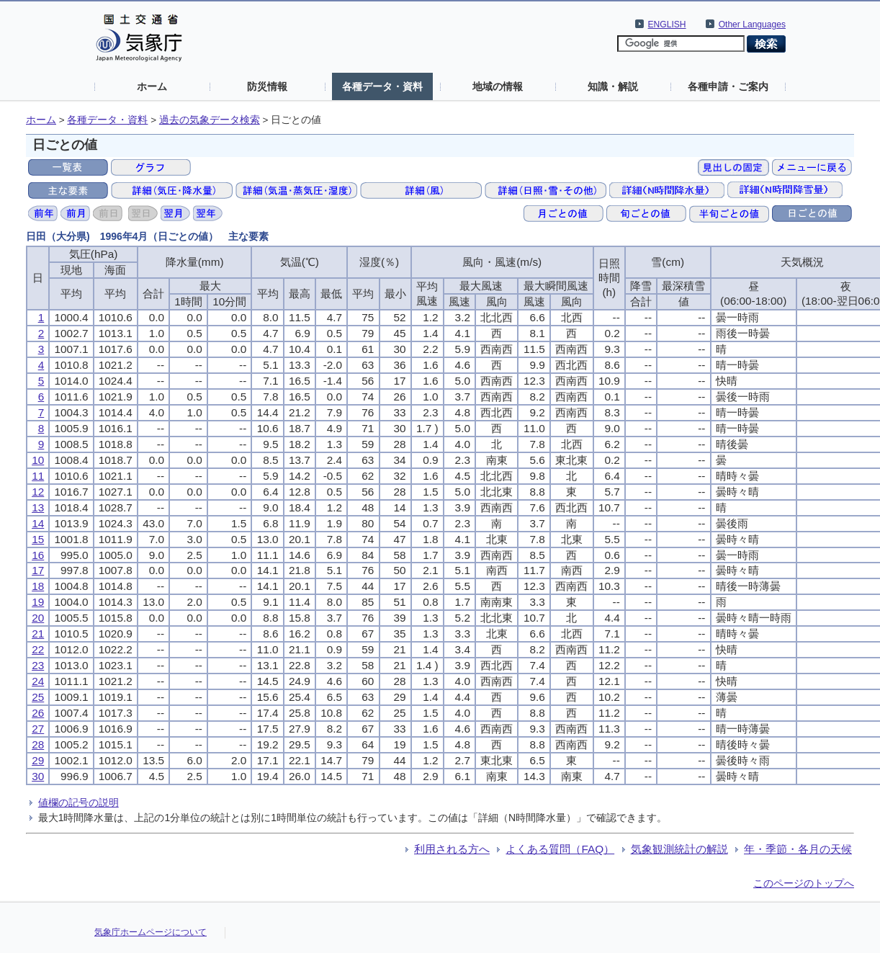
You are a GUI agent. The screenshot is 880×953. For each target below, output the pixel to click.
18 (38, 586)
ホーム (152, 86)
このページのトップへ (803, 883)
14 (38, 523)
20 (38, 618)
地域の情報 (497, 86)
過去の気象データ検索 (209, 120)
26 (38, 713)
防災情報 (267, 86)
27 (38, 728)
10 (38, 460)
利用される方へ (452, 849)
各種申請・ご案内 (728, 86)
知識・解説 (613, 86)
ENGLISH (667, 24)
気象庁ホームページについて (150, 932)
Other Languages (752, 24)
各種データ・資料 (382, 86)
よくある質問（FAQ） (560, 849)
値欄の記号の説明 (78, 802)
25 (38, 697)
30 (38, 776)
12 (38, 492)
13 (38, 507)
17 (38, 570)
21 (38, 633)
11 (38, 476)
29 (38, 760)
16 (38, 555)
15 (38, 539)
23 (38, 665)
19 (38, 602)
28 (38, 744)
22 (38, 649)
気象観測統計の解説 (679, 849)
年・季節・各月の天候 (798, 849)
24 (38, 681)
